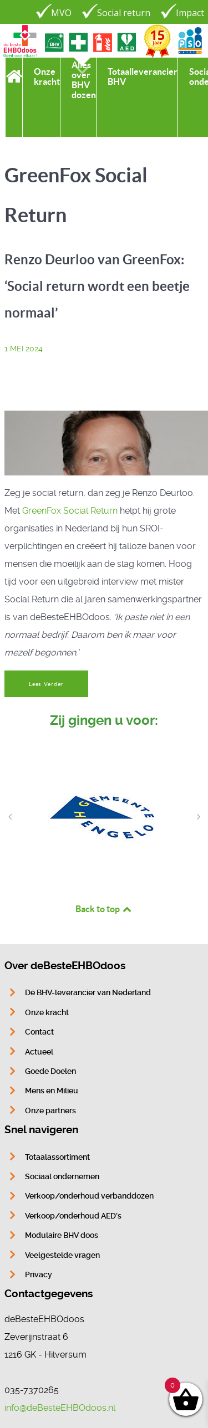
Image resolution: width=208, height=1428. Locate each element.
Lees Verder (46, 684)
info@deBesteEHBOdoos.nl (59, 1408)
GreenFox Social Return (70, 510)
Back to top (104, 909)
